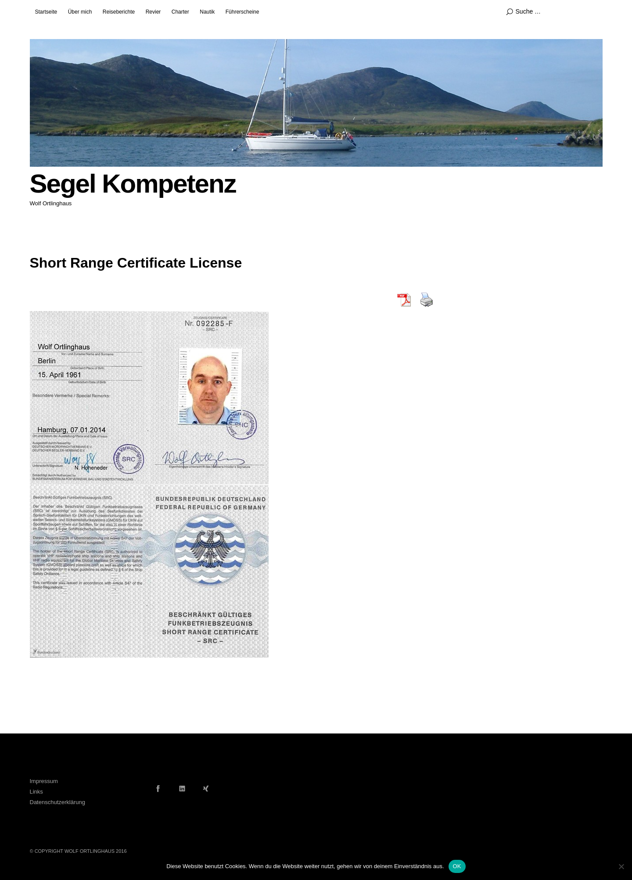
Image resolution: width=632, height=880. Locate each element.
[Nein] (621, 866)
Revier (153, 12)
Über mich (80, 12)
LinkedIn (182, 788)
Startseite (46, 12)
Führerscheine (242, 12)
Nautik (207, 12)
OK (457, 866)
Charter (180, 12)
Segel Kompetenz (133, 183)
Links (36, 791)
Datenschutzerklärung (57, 802)
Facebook (158, 788)
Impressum (44, 781)
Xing (206, 788)
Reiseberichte (119, 12)
